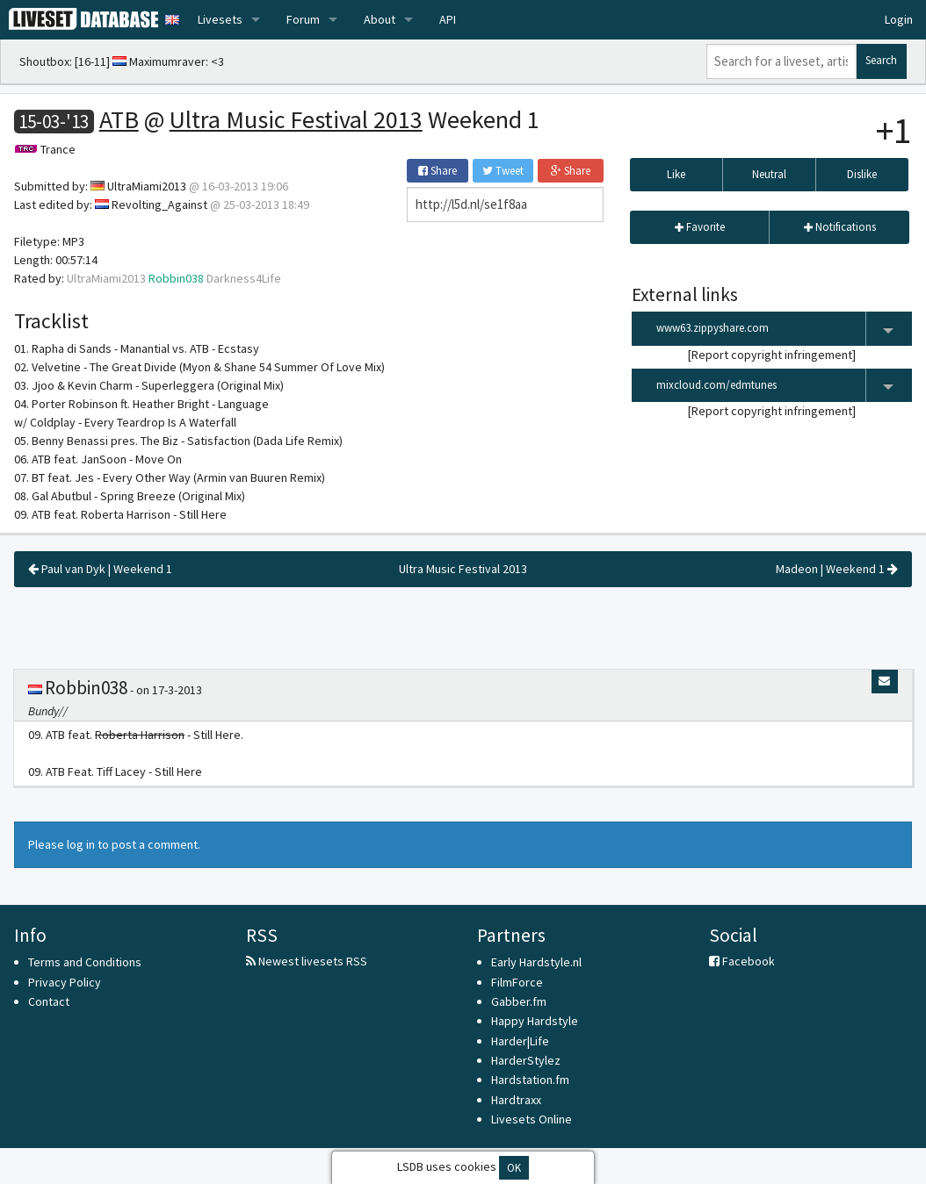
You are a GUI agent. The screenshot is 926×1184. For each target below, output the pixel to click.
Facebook (742, 961)
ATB (119, 119)
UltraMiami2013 (146, 186)
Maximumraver (167, 61)
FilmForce (517, 982)
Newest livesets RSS (306, 961)
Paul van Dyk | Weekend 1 (100, 569)
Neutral (769, 174)
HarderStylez (526, 1060)
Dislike (862, 174)
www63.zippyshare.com (784, 329)
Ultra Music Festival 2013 (296, 119)
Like (676, 174)
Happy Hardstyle (534, 1021)
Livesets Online (531, 1119)
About (379, 19)
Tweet (503, 170)
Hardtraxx (516, 1100)
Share (437, 170)
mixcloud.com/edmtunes (784, 386)
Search (881, 60)
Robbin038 (176, 278)
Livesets (220, 19)
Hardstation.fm (530, 1079)
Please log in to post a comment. (114, 844)
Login (899, 19)
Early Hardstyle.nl (536, 962)
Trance (58, 149)
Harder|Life (520, 1041)
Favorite (700, 226)
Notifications (840, 226)
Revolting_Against (159, 204)
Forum (303, 19)
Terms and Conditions (84, 962)
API (447, 19)
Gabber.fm (518, 1001)
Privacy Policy (64, 982)
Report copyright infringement (771, 354)
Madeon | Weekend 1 (837, 569)
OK (514, 1167)
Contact (48, 1001)
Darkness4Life (243, 278)
